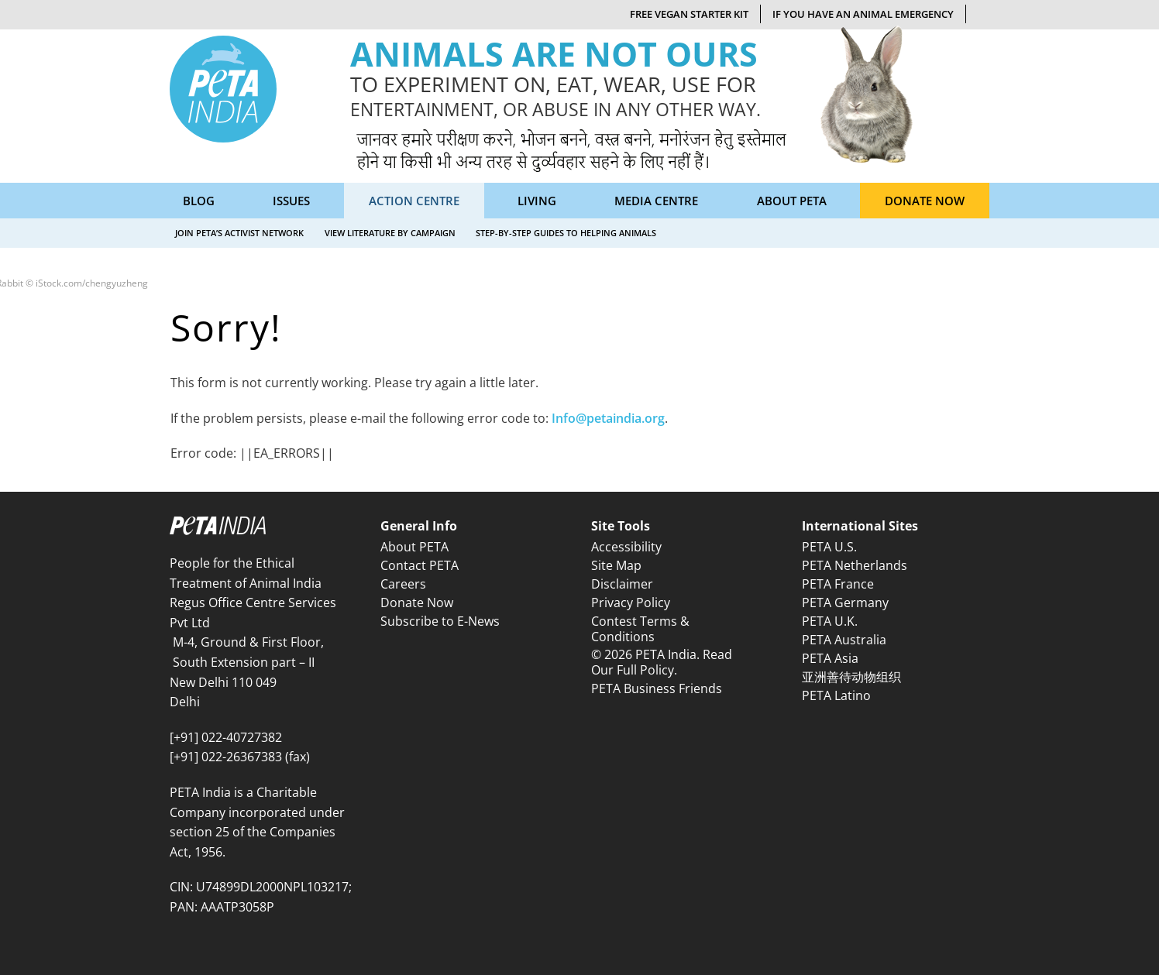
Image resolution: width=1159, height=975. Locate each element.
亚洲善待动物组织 (851, 676)
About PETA (792, 200)
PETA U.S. (829, 546)
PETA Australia (844, 639)
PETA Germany (845, 602)
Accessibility (626, 546)
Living (537, 200)
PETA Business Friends (656, 688)
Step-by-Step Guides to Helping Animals (566, 233)
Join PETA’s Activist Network (239, 233)
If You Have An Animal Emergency (863, 14)
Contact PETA (419, 565)
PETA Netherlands (854, 565)
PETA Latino (836, 695)
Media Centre (656, 200)
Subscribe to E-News (440, 621)
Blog (199, 200)
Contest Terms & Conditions (640, 628)
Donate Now (925, 200)
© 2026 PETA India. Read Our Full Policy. (661, 662)
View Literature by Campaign (390, 233)
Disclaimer (622, 583)
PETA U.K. (830, 621)
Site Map (616, 565)
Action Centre (414, 200)
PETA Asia (830, 658)
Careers (403, 583)
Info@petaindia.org (608, 418)
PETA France (838, 583)
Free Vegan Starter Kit (689, 14)
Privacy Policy (630, 602)
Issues (291, 200)
